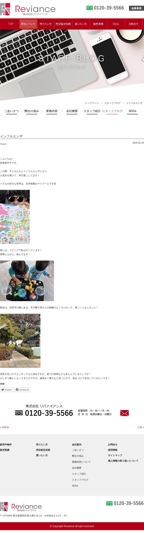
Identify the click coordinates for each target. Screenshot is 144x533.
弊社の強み (31, 111)
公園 (139, 427)
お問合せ (133, 24)
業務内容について (81, 462)
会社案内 (76, 444)
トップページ (92, 103)
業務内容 (52, 111)
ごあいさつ (11, 111)
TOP (10, 24)
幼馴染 (5, 427)
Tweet (3, 144)
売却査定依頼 (63, 24)
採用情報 (112, 450)
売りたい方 (46, 24)
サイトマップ (115, 455)
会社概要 (72, 111)
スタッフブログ (112, 103)
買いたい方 (81, 24)
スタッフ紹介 (92, 111)
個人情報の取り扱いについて (123, 460)
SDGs (116, 24)
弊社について (28, 24)
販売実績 (98, 24)
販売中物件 (6, 444)
